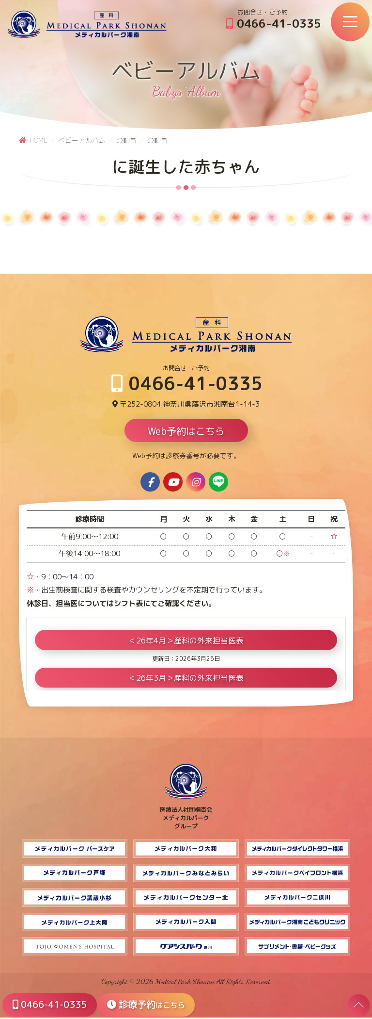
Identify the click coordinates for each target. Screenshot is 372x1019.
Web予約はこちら (186, 432)
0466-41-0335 (273, 23)
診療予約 (151, 1004)
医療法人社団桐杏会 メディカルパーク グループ (186, 815)
